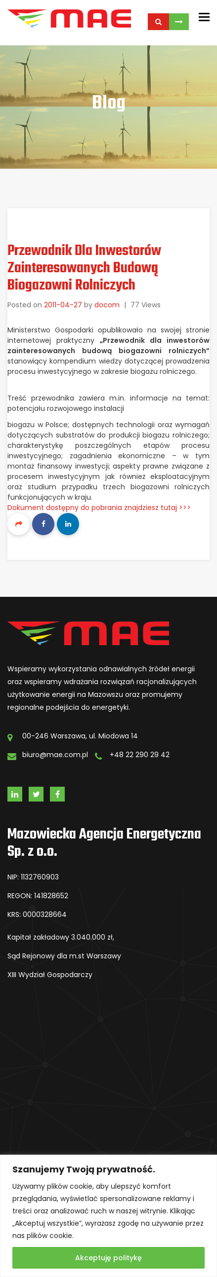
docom (107, 305)
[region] (108, 1216)
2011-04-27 (63, 305)
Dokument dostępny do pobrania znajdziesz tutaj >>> (99, 507)
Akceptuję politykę (108, 1258)
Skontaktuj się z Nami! (179, 21)
